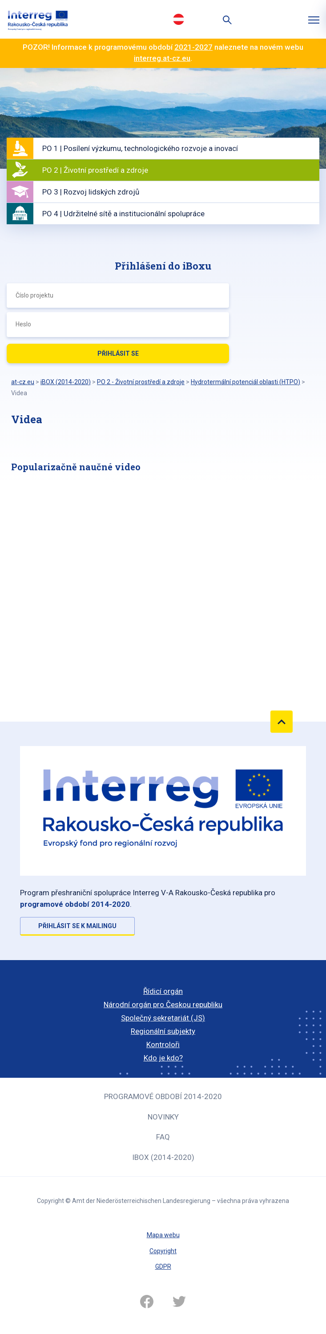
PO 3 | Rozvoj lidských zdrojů (90, 191)
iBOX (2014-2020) (163, 1157)
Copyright (163, 1251)
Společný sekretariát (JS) (163, 1017)
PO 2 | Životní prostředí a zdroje (95, 170)
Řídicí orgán (163, 991)
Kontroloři (163, 1044)
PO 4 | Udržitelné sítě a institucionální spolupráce (123, 213)
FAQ (163, 1136)
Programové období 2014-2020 (163, 1096)
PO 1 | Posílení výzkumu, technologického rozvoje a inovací (140, 148)
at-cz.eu (22, 381)
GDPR (163, 1266)
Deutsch (178, 19)
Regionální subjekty (163, 1031)
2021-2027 (193, 47)
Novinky (163, 1116)
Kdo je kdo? (163, 1057)
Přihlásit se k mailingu (77, 925)
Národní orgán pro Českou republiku (163, 1004)
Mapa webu (163, 1235)
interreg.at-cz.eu (162, 58)
